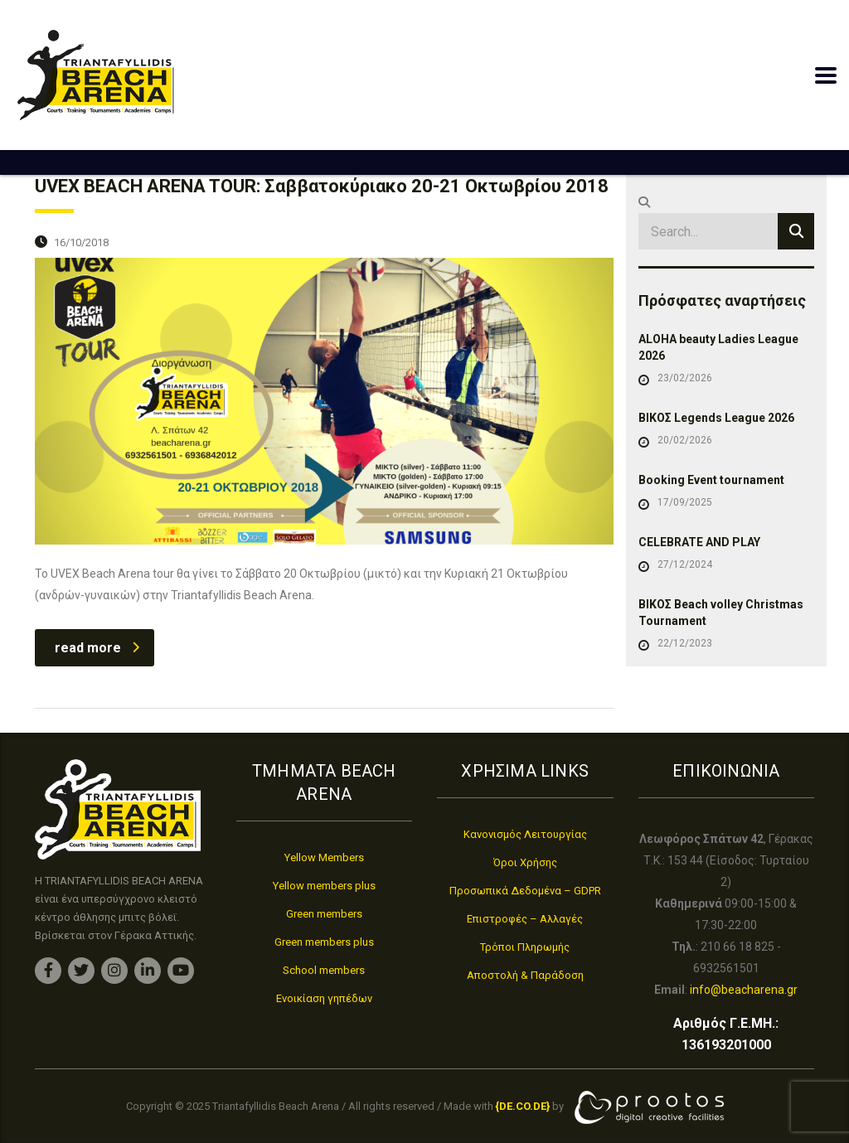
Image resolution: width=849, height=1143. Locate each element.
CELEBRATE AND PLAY (699, 542)
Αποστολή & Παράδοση (525, 975)
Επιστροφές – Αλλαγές (525, 919)
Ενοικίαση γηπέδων (324, 998)
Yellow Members (324, 857)
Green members (324, 914)
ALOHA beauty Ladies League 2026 (718, 347)
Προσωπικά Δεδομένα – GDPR (525, 890)
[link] (523, 1106)
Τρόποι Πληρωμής (525, 947)
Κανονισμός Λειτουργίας (525, 834)
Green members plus (324, 942)
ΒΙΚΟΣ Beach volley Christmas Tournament (720, 612)
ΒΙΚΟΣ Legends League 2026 (716, 417)
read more (97, 648)
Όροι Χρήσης (525, 862)
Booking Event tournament (711, 480)
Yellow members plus (324, 885)
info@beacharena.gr (744, 989)
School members (324, 970)
